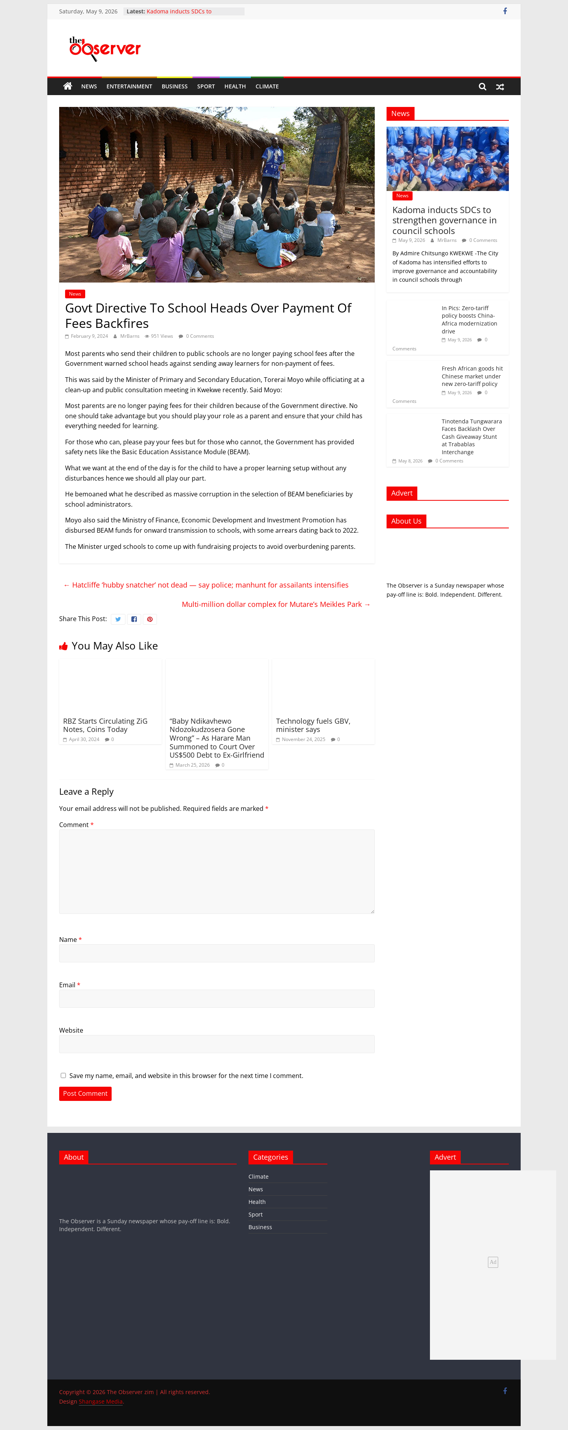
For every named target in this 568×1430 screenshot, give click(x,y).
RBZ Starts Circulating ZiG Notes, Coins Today (105, 725)
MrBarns (130, 336)
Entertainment (129, 86)
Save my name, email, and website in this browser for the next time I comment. (186, 1075)
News (89, 86)
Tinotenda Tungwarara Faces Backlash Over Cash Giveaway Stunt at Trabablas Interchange (472, 436)
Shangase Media (101, 1401)
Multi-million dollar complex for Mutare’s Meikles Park (276, 604)
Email (69, 985)
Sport (206, 86)
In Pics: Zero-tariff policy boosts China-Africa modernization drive (469, 319)
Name (70, 939)
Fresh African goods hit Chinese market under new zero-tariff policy (472, 376)
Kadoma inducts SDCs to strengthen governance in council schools (444, 220)
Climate (267, 86)
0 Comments (196, 336)
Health (235, 86)
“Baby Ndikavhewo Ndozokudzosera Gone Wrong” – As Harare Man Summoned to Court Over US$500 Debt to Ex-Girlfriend (217, 738)
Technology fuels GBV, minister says (313, 725)
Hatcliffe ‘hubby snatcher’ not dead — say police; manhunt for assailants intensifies (208, 585)
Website (71, 1030)
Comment (76, 824)
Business (175, 86)
